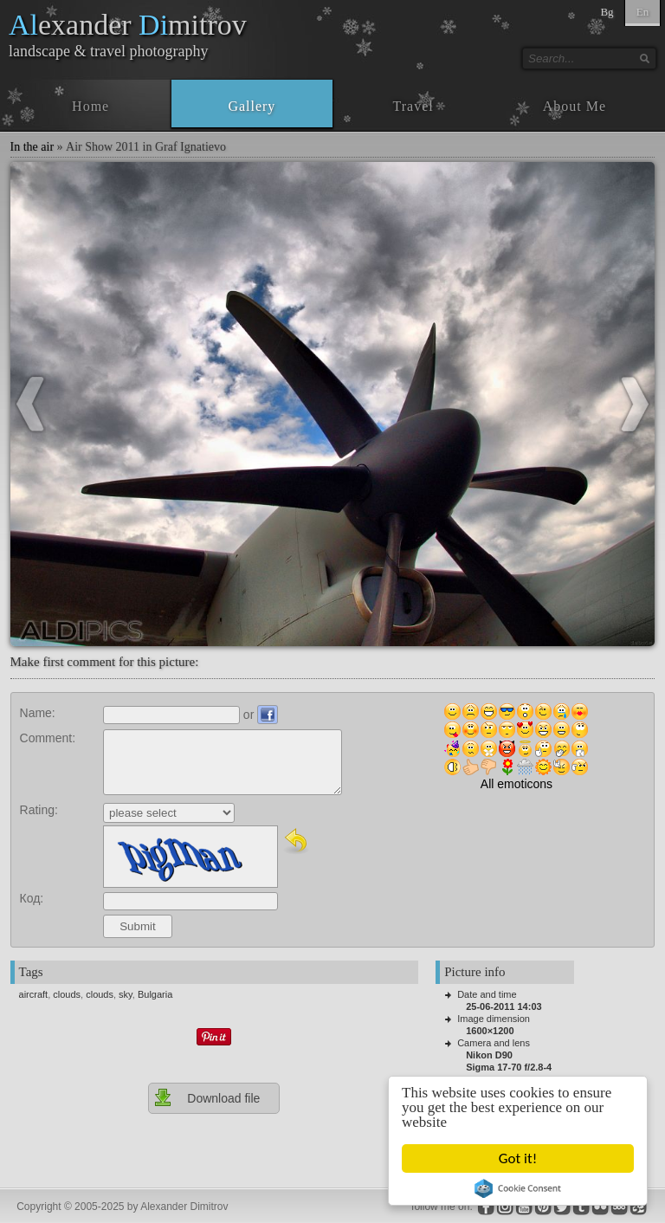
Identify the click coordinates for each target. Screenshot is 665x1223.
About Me (574, 106)
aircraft (33, 994)
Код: (32, 898)
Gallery (251, 106)
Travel (413, 106)
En (642, 11)
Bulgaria (155, 994)
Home (90, 106)
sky (125, 994)
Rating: (39, 810)
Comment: (48, 738)
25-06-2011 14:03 (503, 1006)
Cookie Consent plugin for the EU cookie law (518, 1188)
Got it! (518, 1158)
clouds (67, 994)
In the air (32, 146)
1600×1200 (489, 1031)
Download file (206, 1097)
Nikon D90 (489, 1055)
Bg (606, 11)
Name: (37, 713)
